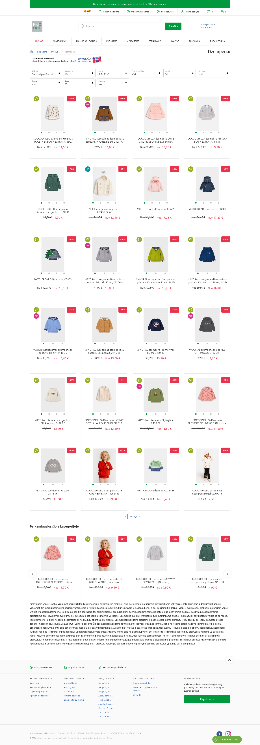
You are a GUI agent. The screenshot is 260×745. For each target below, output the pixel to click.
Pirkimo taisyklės (72, 695)
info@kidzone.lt (209, 24)
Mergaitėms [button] (133, 41)
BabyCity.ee (104, 691)
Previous (32, 573)
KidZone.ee (104, 716)
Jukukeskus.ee (105, 704)
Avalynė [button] (175, 41)
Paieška (173, 26)
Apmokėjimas (70, 683)
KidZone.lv (103, 712)
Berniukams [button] (155, 41)
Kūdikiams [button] (111, 41)
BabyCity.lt (103, 683)
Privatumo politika (141, 683)
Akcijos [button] (39, 41)
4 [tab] (64, 132)
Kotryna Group (105, 708)
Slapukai (137, 695)
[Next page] (135, 516)
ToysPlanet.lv (104, 700)
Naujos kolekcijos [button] (86, 41)
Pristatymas (69, 687)
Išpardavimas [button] (59, 41)
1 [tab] (41, 132)
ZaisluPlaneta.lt (105, 695)
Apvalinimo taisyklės (39, 695)
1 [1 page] (120, 516)
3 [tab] (56, 132)
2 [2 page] (125, 516)
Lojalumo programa (39, 691)
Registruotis (207, 699)
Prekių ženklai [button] (217, 41)
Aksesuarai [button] (194, 41)
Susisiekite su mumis (74, 700)
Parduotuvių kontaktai (40, 687)
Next (227, 573)
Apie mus (34, 683)
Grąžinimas (69, 691)
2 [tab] (49, 132)
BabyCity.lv (103, 687)
